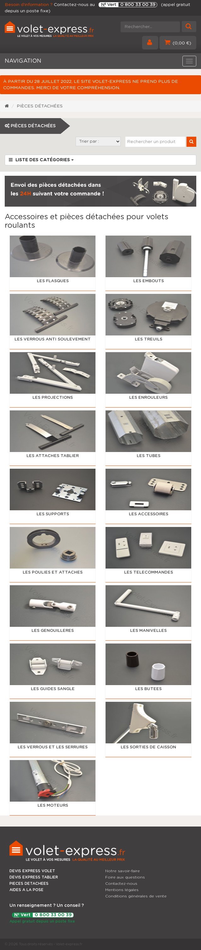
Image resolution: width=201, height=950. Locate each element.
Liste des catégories (41, 159)
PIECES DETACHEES (29, 883)
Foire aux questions (125, 877)
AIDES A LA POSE (26, 890)
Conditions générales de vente (136, 896)
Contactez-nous (121, 883)
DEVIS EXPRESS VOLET (32, 871)
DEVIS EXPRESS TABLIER (33, 877)
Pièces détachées (40, 106)
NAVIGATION (23, 61)
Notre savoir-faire (122, 871)
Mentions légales (122, 890)
